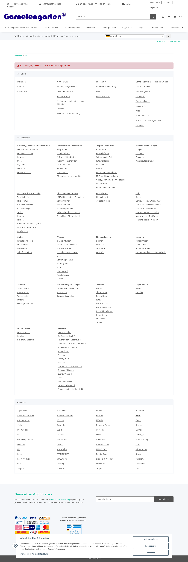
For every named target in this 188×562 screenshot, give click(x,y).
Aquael (99, 410)
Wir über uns (62, 82)
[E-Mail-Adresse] (125, 499)
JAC (18, 449)
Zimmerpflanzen (108, 27)
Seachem (140, 459)
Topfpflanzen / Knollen (67, 244)
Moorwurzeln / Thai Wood (147, 216)
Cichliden (100, 164)
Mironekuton (141, 449)
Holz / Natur (22, 201)
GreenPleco (101, 439)
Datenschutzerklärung (40, 554)
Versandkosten (63, 96)
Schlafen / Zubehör (25, 340)
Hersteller (140, 125)
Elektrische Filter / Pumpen (68, 212)
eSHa (98, 434)
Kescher (61, 362)
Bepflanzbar (22, 231)
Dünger (139, 149)
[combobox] (134, 36)
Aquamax (140, 410)
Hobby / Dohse (102, 444)
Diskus (99, 168)
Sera (19, 463)
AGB (98, 91)
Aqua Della (22, 410)
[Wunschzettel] (169, 16)
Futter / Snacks (23, 332)
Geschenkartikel (65, 381)
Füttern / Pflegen (103, 307)
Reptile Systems (103, 454)
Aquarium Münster (25, 415)
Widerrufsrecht (103, 96)
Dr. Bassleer (22, 430)
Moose (60, 256)
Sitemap (60, 108)
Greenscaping (142, 439)
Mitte (59, 267)
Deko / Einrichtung (104, 311)
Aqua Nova (61, 410)
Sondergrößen (142, 241)
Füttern (20, 300)
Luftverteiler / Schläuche (67, 288)
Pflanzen (100, 244)
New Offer (62, 328)
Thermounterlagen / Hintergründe (151, 252)
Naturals (21, 168)
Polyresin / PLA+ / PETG (27, 227)
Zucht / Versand (65, 374)
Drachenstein (23, 244)
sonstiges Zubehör (25, 303)
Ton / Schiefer (23, 197)
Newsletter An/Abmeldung (68, 113)
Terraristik (90, 27)
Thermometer (23, 288)
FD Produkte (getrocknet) (107, 176)
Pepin (19, 454)
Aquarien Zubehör (144, 248)
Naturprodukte (64, 332)
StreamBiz (100, 463)
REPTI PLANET (63, 454)
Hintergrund (62, 271)
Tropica (20, 468)
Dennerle (61, 425)
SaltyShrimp (62, 459)
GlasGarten (62, 439)
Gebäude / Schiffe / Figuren (29, 223)
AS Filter (60, 420)
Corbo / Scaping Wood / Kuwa (148, 201)
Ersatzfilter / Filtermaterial (68, 216)
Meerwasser (101, 183)
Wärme (99, 288)
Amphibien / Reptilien (105, 187)
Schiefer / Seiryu (24, 252)
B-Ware (60, 278)
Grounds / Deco (24, 172)
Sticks (19, 161)
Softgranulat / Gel (104, 157)
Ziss (137, 468)
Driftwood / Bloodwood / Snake (149, 204)
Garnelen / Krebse (25, 204)
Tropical (60, 468)
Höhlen (20, 220)
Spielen (20, 336)
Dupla (59, 430)
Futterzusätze (102, 303)
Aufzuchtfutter (102, 153)
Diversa (139, 425)
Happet (60, 444)
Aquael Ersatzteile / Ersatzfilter (71, 389)
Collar (19, 425)
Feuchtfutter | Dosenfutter (69, 340)
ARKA (138, 415)
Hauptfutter (62, 149)
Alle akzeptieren (150, 539)
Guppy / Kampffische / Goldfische (110, 180)
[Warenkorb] (179, 16)
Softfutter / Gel (63, 164)
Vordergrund (62, 263)
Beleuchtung (101, 296)
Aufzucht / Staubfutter (66, 157)
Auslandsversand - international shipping (71, 102)
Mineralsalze (63, 351)
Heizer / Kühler (63, 204)
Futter (98, 300)
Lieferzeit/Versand (65, 91)
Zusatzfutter (62, 172)
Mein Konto (154, 2)
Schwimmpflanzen (65, 260)
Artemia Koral (23, 420)
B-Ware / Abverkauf (66, 385)
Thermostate (101, 292)
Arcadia (99, 415)
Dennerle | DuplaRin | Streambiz (72, 343)
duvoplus (100, 430)
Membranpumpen (65, 208)
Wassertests (22, 296)
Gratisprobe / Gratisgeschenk (148, 120)
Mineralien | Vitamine (67, 347)
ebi (18, 434)
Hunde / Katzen (156, 27)
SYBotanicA (140, 463)
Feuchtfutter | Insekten (27, 149)
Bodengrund (63, 358)
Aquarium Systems (65, 415)
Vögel (141, 27)
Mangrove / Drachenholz (146, 208)
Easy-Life (139, 430)
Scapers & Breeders (104, 459)
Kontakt (167, 2)
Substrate (100, 248)
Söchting (60, 463)
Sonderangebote (72, 27)
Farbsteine (22, 248)
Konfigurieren (150, 546)
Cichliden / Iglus (24, 208)
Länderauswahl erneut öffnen (170, 41)
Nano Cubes (141, 244)
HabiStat (21, 444)
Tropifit (99, 468)
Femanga (140, 157)
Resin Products (23, 459)
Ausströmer (62, 292)
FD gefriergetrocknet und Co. (69, 176)
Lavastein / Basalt (25, 241)
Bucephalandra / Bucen (67, 252)
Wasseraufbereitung (145, 161)
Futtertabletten (102, 161)
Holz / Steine (101, 315)
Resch (138, 454)
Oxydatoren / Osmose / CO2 (70, 366)
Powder (20, 157)
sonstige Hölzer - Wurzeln (147, 220)
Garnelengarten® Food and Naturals (21, 27)
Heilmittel (140, 153)
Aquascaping (23, 292)
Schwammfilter (63, 201)
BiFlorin (99, 420)
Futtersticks (62, 168)
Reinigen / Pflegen (66, 370)
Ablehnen (151, 553)
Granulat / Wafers (25, 153)
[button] (163, 16)
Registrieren (154, 7)
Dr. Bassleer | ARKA (66, 336)
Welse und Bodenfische (106, 172)
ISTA (137, 444)
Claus (138, 420)
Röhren (20, 216)
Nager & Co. (127, 27)
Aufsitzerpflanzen (64, 248)
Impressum (24, 554)
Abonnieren (163, 499)
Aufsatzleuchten (103, 201)
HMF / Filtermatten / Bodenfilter (70, 197)
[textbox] (134, 36)
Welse (20, 212)
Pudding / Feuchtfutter (67, 161)
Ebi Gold (60, 434)
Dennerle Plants (103, 425)
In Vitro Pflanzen (64, 241)
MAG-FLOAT (101, 449)
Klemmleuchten (103, 197)
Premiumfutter (63, 153)
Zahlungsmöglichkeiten (67, 86)
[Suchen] (113, 16)
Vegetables (22, 164)
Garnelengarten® (25, 439)
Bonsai (139, 197)
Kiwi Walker (62, 449)
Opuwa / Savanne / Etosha (147, 212)
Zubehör (100, 252)
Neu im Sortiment (51, 27)
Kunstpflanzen (63, 275)
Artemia (61, 355)
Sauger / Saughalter (65, 296)
